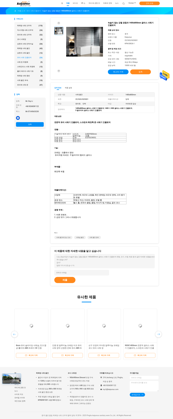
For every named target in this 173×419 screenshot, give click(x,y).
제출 (64, 279)
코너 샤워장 (30, 39)
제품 (16, 381)
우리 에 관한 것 (20, 388)
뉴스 (16, 391)
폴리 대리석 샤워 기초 (30, 71)
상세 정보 (58, 88)
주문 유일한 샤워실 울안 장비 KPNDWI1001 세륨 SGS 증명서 (49, 398)
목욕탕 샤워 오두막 (30, 25)
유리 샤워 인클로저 (30, 57)
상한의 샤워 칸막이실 (30, 44)
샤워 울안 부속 (30, 80)
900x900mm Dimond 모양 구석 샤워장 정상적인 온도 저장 (81, 379)
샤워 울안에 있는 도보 (63, 237)
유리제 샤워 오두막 (30, 35)
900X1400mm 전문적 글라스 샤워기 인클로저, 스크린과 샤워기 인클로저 (139, 348)
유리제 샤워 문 (30, 85)
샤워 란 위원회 (30, 62)
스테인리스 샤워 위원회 (30, 67)
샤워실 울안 (80, 237)
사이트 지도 (18, 394)
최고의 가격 (118, 72)
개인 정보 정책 (19, 401)
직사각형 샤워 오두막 (30, 30)
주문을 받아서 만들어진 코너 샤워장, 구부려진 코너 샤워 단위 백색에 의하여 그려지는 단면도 (82, 400)
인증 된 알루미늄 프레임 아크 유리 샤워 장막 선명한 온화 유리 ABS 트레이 (67, 348)
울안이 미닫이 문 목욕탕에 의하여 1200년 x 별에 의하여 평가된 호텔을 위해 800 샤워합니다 (50, 381)
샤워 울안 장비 (94, 237)
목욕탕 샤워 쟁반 (30, 76)
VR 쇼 (16, 384)
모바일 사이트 (19, 398)
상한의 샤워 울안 (30, 53)
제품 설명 (68, 88)
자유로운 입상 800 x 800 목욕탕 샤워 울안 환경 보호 (50, 390)
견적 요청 (149, 3)
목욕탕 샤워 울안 (30, 48)
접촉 (30, 124)
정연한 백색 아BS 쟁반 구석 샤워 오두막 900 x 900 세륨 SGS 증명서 (82, 388)
